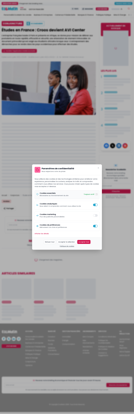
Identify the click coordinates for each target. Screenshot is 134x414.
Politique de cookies (67, 246)
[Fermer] (98, 168)
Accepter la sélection (66, 242)
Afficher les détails (42, 234)
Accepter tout (84, 242)
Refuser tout (49, 242)
